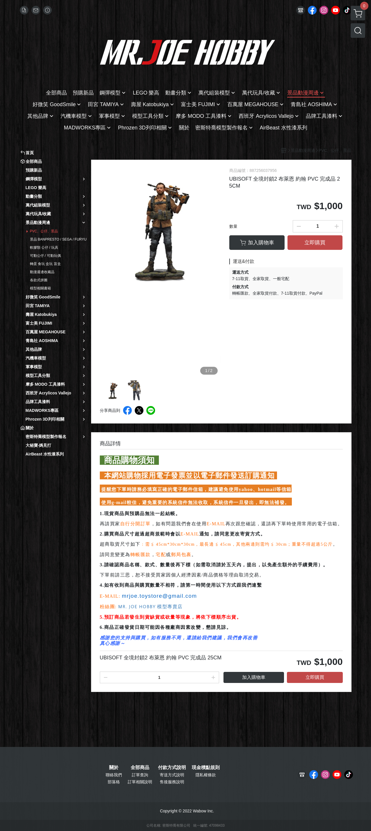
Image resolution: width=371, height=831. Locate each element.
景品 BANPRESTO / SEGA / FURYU (58, 239)
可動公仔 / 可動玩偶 (45, 256)
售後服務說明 (172, 782)
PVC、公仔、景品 (44, 231)
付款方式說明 (172, 767)
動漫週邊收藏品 (42, 272)
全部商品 (140, 767)
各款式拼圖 (38, 280)
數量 (233, 226)
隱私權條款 (206, 775)
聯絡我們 (114, 775)
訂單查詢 (140, 775)
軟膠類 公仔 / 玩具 (44, 247)
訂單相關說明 (140, 782)
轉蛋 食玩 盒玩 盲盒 (45, 264)
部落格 (114, 782)
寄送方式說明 (172, 775)
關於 (113, 767)
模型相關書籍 (40, 288)
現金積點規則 (206, 767)
